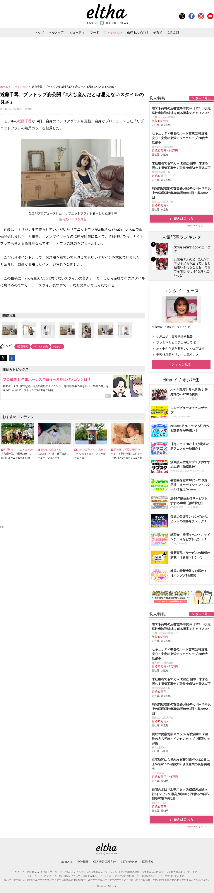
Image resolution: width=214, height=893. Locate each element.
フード (94, 32)
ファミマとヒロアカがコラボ (176, 342)
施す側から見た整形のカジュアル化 (180, 348)
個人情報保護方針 (104, 861)
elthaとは (66, 861)
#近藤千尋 (23, 346)
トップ (39, 32)
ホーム (4, 86)
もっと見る (183, 364)
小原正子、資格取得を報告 (174, 336)
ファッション (113, 32)
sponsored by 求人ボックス (200, 225)
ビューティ (77, 32)
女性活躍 (173, 32)
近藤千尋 (25, 121)
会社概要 (83, 861)
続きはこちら (183, 218)
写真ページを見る (74, 219)
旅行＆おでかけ (137, 32)
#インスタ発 (40, 346)
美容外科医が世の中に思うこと (177, 354)
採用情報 (147, 861)
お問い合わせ (128, 861)
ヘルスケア (56, 32)
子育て (157, 32)
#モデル (57, 346)
